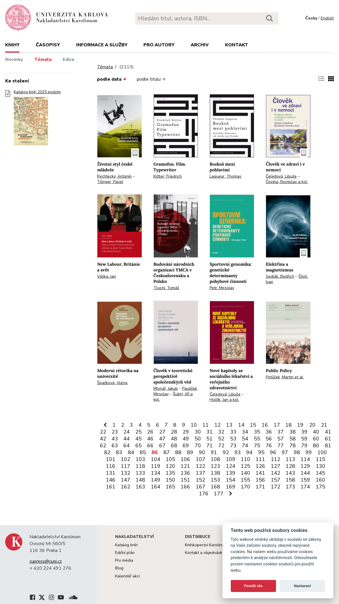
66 (150, 445)
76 (269, 445)
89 (190, 452)
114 (305, 459)
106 (185, 459)
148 (140, 479)
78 (292, 445)
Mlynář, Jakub (165, 388)
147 (125, 479)
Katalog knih (126, 545)
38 (292, 431)
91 (214, 452)
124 (230, 466)
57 (280, 438)
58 (292, 438)
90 (202, 452)
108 (215, 459)
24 (126, 431)
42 (103, 438)
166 (185, 486)
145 (320, 473)
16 (265, 425)
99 (309, 452)
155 (245, 479)
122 (200, 466)
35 (257, 431)
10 (194, 425)
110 (245, 459)
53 (233, 438)
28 (174, 431)
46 (150, 438)
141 (260, 473)
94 (249, 452)
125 (245, 466)
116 (110, 466)
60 (316, 438)
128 (290, 466)
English (327, 18)
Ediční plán (125, 552)
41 (328, 431)
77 (280, 445)
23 (115, 431)
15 (253, 425)
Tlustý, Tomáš (166, 288)
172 (275, 486)
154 (230, 479)
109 (230, 459)
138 (215, 473)
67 (162, 445)
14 (241, 425)
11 (205, 425)
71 (209, 445)
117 (125, 466)
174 (305, 486)
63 (115, 445)
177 (218, 493)
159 (305, 479)
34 (245, 431)
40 (316, 431)
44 (126, 438)
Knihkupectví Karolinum (206, 545)
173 (290, 486)
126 (260, 466)
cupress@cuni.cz (45, 561)
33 (233, 431)
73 (233, 445)
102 (125, 459)
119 (155, 466)
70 (198, 445)
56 (269, 438)
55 (257, 438)
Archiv (200, 45)
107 (200, 459)
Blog (119, 568)
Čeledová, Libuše (281, 176)
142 (275, 473)
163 (140, 486)
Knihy (12, 45)
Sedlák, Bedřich (280, 276)
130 (320, 466)
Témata (43, 59)
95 (261, 452)
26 (150, 431)
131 (110, 473)
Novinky (14, 59)
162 (125, 486)
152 (200, 479)
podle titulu (151, 79)
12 (217, 425)
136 (185, 473)
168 (215, 486)
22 (103, 431)
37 (280, 431)
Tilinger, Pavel (110, 181)
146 (110, 479)
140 (245, 473)
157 (275, 479)
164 (155, 486)
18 (288, 425)
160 (320, 479)
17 (277, 425)
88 (178, 452)
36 (269, 431)
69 (186, 445)
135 (170, 473)
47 (162, 438)
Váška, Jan (106, 276)
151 (185, 479)
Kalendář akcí (127, 576)
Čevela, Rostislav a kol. (287, 181)
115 (320, 459)
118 (140, 466)
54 (245, 438)
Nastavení (302, 586)
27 (162, 431)
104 (155, 459)
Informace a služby (101, 45)
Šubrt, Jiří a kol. (173, 396)
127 (275, 466)
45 (138, 438)
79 (304, 445)
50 (198, 438)
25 (138, 431)
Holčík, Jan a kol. (224, 399)
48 (174, 438)
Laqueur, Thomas (225, 176)
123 (215, 466)
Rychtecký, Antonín (114, 176)
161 (110, 486)
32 (221, 431)
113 (290, 459)
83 (119, 452)
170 (245, 486)
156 (260, 479)
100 (322, 452)
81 (328, 445)
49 (186, 438)
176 (203, 493)
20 (312, 425)
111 (260, 459)
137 (200, 473)
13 (229, 425)
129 (305, 466)
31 (209, 431)
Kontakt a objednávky (204, 552)
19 (300, 425)
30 (198, 431)
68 (174, 445)
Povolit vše (253, 586)
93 (237, 452)
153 (215, 479)
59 (304, 438)
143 (290, 473)
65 (138, 445)
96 (273, 452)
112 (275, 459)
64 (126, 445)
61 (328, 438)
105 (170, 459)
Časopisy (48, 45)
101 (110, 459)
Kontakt (236, 45)
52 (221, 438)
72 (221, 445)
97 (285, 452)
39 (304, 431)
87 (166, 452)
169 (230, 486)
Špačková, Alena (112, 383)
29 (186, 431)
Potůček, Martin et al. (285, 377)
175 (320, 486)
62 (103, 445)
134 (155, 473)
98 (297, 452)
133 (140, 473)
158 (290, 479)
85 (143, 452)
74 (245, 445)
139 (230, 473)
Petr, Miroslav (222, 288)
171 (260, 486)
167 (200, 486)
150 (170, 479)
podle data (111, 79)
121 (185, 466)
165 (170, 486)
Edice (68, 59)
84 (131, 452)
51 (209, 438)
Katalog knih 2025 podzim (37, 119)
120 (170, 466)
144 (305, 473)
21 (324, 425)
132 (125, 473)
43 (115, 438)
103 (140, 459)
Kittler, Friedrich (167, 176)
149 (155, 479)
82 (107, 452)
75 (257, 445)
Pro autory (158, 45)
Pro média (124, 560)
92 (226, 452)
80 (316, 445)
